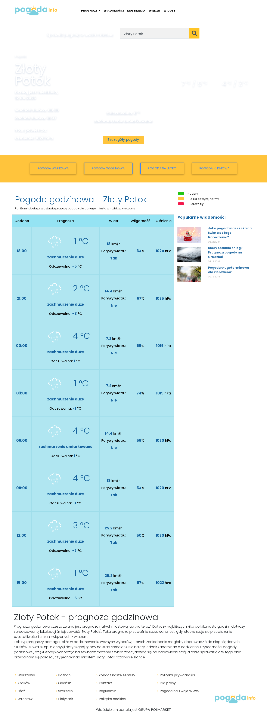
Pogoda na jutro (162, 168)
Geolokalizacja (219, 33)
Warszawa (25, 675)
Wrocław (23, 698)
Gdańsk (63, 683)
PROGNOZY (89, 11)
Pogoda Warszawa (53, 168)
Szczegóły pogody (123, 139)
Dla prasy (166, 683)
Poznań (63, 675)
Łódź (20, 691)
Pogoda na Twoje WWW (178, 691)
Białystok (64, 698)
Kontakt (104, 683)
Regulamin (106, 691)
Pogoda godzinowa (108, 168)
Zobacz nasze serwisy (115, 675)
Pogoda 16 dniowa (214, 168)
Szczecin (64, 691)
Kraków (22, 683)
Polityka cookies (111, 698)
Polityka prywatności (176, 675)
